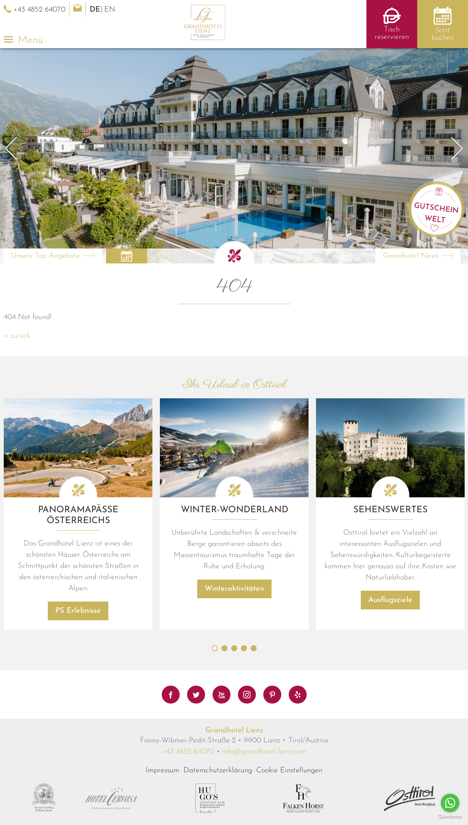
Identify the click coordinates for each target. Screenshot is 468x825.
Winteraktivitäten (234, 607)
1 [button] (215, 667)
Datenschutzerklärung (217, 789)
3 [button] (234, 667)
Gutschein (436, 208)
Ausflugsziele (390, 618)
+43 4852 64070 (188, 770)
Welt (435, 219)
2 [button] (224, 667)
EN (109, 9)
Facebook (171, 695)
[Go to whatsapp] (450, 803)
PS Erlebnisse (78, 629)
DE (95, 9)
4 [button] (244, 667)
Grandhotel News (410, 256)
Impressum (162, 789)
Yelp (298, 695)
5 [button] (254, 667)
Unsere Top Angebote (45, 256)
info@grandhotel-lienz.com (264, 770)
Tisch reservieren (392, 33)
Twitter (196, 695)
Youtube (221, 695)
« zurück (17, 336)
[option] (234, 155)
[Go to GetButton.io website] (450, 817)
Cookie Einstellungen (289, 789)
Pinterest (272, 695)
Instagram (247, 695)
